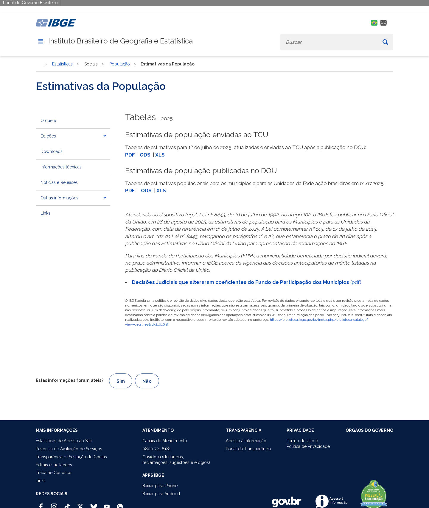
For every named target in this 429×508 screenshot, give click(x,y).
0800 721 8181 (156, 448)
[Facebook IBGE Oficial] (41, 504)
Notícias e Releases (59, 182)
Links (45, 213)
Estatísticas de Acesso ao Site (64, 440)
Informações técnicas (61, 167)
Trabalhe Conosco (54, 472)
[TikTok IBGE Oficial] (67, 504)
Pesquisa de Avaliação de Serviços (69, 448)
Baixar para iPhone (160, 485)
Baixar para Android (161, 493)
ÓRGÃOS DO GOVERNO (369, 430)
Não (147, 381)
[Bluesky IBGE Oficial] (93, 504)
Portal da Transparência (248, 448)
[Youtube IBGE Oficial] (107, 504)
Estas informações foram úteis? (69, 380)
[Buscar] (385, 42)
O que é (48, 120)
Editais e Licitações (54, 464)
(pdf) (246, 282)
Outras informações (59, 198)
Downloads (52, 151)
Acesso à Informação (246, 440)
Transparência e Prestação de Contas (71, 456)
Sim (120, 381)
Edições (48, 136)
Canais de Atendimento (164, 440)
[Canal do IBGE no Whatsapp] (120, 504)
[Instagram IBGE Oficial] (54, 504)
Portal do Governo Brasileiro (30, 2)
